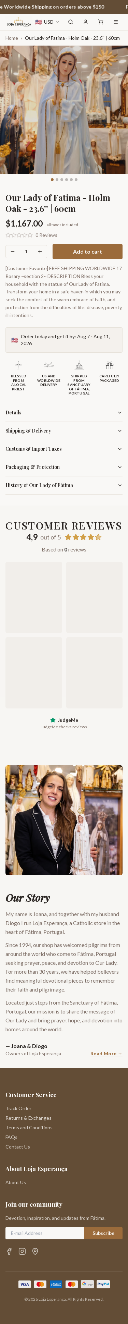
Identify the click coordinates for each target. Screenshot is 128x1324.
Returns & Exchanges (28, 1118)
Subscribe (103, 1233)
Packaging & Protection (64, 467)
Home (11, 38)
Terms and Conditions (29, 1127)
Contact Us (17, 1147)
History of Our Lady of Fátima (64, 485)
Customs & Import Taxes (64, 449)
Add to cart (87, 251)
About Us (15, 1182)
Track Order (18, 1108)
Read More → (106, 1053)
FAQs (11, 1137)
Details (64, 412)
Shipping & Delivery (64, 430)
